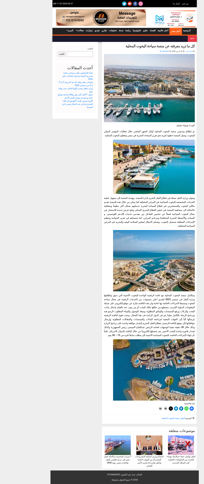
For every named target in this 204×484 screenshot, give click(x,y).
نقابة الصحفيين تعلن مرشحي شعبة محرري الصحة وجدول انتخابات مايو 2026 (55, 76)
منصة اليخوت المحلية (148, 418)
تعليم (122, 30)
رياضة (105, 30)
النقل (160, 418)
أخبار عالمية (140, 30)
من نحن (162, 3)
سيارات (66, 30)
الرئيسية (164, 30)
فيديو (74, 30)
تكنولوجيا (114, 30)
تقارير (81, 30)
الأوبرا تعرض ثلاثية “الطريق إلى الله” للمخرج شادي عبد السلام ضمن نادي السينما (54, 104)
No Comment (141, 51)
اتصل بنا (153, 3)
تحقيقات (90, 30)
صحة (98, 30)
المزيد (48, 30)
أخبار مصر (153, 31)
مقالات (58, 30)
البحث (67, 48)
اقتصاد (130, 30)
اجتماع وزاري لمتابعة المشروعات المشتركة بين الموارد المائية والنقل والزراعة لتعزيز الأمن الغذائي (126, 455)
